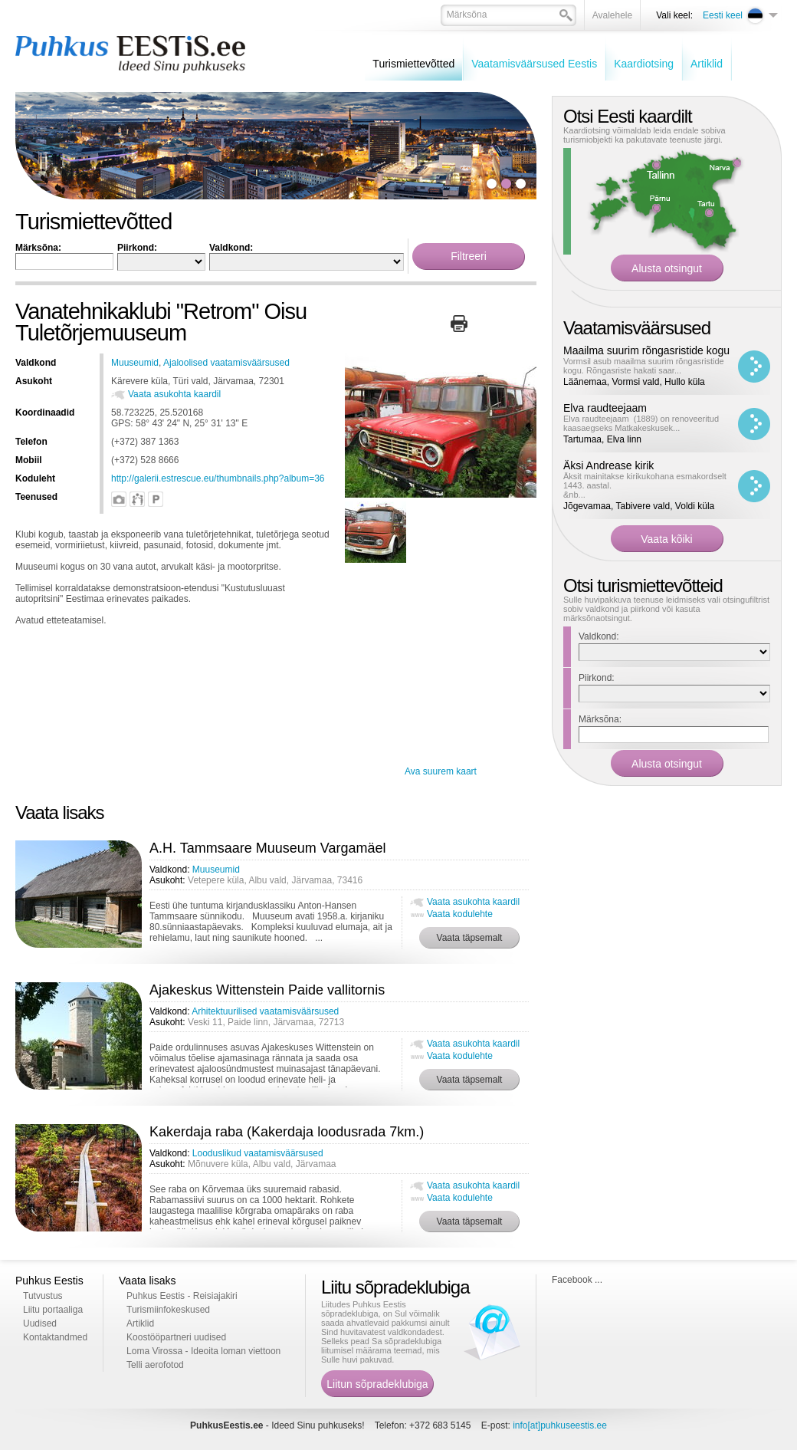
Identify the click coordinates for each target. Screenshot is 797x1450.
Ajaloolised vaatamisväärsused (226, 362)
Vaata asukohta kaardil (174, 394)
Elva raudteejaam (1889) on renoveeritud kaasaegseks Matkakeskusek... (641, 423)
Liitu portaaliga (53, 1309)
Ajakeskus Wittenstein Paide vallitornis (267, 990)
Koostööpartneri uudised (176, 1337)
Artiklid (706, 64)
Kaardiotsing (644, 64)
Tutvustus (43, 1296)
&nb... (574, 494)
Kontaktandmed (55, 1337)
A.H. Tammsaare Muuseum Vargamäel (267, 848)
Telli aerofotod (155, 1365)
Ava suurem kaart (441, 771)
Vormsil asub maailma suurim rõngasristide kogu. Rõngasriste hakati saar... (643, 366)
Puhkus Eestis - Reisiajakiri (182, 1296)
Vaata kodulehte (460, 914)
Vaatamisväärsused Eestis (534, 64)
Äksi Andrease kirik (608, 465)
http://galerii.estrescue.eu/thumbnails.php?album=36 (218, 478)
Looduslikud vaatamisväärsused (257, 1153)
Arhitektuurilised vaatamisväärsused (265, 1011)
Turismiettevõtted (413, 64)
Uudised (40, 1323)
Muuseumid (135, 362)
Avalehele (612, 15)
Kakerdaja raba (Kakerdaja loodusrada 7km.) (286, 1131)
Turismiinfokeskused (168, 1309)
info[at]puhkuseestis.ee (560, 1425)
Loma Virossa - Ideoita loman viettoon (203, 1351)
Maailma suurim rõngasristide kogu (646, 350)
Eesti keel (723, 15)
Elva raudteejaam (605, 408)
